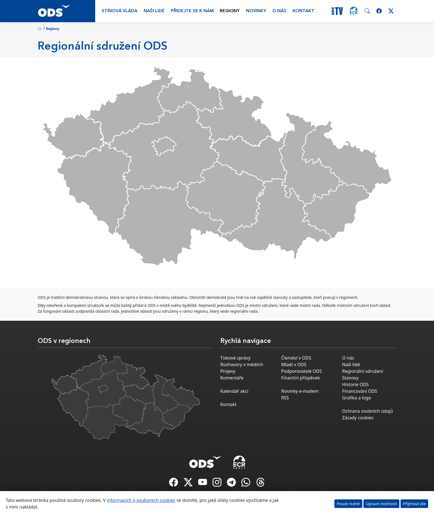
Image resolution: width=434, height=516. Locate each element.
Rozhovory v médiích (241, 364)
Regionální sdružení (362, 371)
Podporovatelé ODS (301, 371)
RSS (285, 398)
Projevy (228, 371)
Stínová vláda (119, 11)
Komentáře (232, 378)
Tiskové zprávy (235, 358)
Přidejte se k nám (192, 11)
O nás (279, 11)
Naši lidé (154, 11)
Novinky (256, 11)
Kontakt (303, 11)
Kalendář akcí (234, 391)
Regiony (230, 11)
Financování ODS (359, 391)
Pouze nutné (348, 503)
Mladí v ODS (293, 364)
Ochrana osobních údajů (367, 411)
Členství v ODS (296, 358)
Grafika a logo (356, 398)
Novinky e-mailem (300, 391)
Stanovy (350, 378)
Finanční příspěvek (300, 378)
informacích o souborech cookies (141, 500)
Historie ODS (355, 384)
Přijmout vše (414, 503)
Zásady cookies (357, 418)
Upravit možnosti (381, 503)
